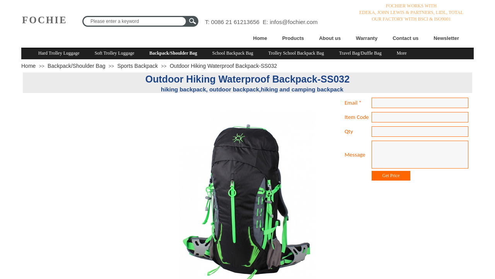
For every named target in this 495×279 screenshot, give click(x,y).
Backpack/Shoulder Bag (173, 53)
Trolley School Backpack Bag (296, 53)
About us (330, 38)
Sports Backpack (137, 66)
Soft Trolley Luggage (115, 53)
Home (260, 38)
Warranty (366, 38)
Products (293, 38)
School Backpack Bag (232, 53)
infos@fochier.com (294, 22)
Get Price (391, 175)
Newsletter (446, 38)
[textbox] (135, 21)
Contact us (405, 38)
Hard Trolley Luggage (59, 53)
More (402, 53)
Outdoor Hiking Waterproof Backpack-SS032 (223, 66)
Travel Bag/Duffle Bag (360, 53)
